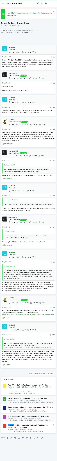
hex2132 (10, 429)
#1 (54, 57)
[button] (3, 3)
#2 (54, 83)
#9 (54, 307)
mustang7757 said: (10, 200)
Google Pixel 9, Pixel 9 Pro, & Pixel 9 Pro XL (38, 387)
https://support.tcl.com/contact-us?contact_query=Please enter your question (28, 314)
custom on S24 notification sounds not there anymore (27, 398)
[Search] (54, 3)
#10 (53, 335)
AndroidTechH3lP (13, 409)
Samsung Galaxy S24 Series (34, 400)
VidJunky (16, 431)
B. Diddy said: (8, 266)
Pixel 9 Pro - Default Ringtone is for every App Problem (28, 385)
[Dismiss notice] (53, 11)
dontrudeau (11, 400)
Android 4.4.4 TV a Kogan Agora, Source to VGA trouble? (28, 416)
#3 (54, 107)
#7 (54, 227)
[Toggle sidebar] (50, 3)
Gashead (5, 26)
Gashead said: (8, 165)
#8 (54, 262)
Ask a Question (28, 429)
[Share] (50, 57)
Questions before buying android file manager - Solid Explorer (30, 407)
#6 (54, 195)
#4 (54, 129)
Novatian (10, 418)
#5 (54, 160)
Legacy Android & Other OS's (33, 418)
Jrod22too (11, 387)
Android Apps (33, 409)
